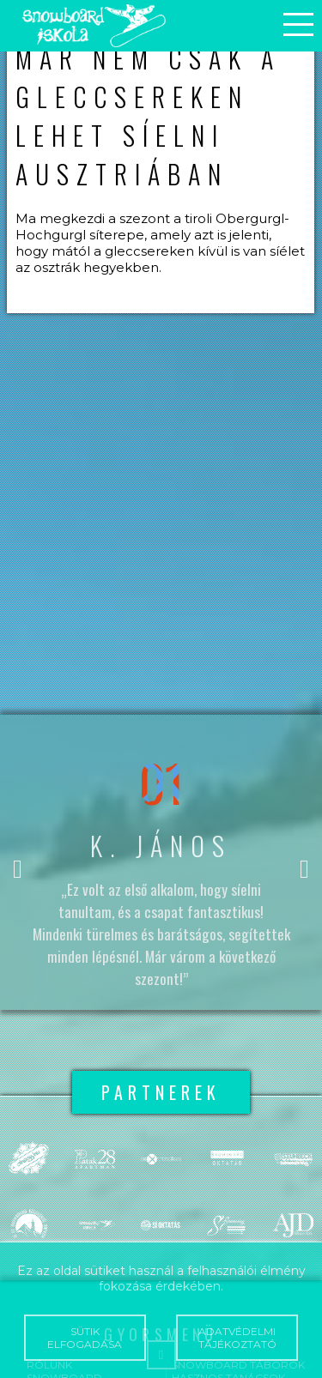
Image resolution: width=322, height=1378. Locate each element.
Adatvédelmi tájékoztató (237, 1337)
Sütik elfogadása (85, 1337)
